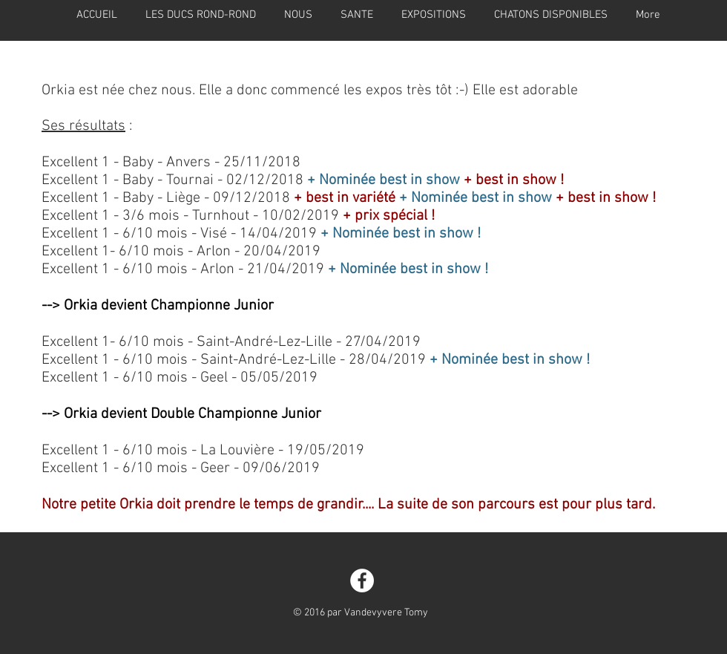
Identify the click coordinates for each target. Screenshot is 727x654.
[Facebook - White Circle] (362, 580)
